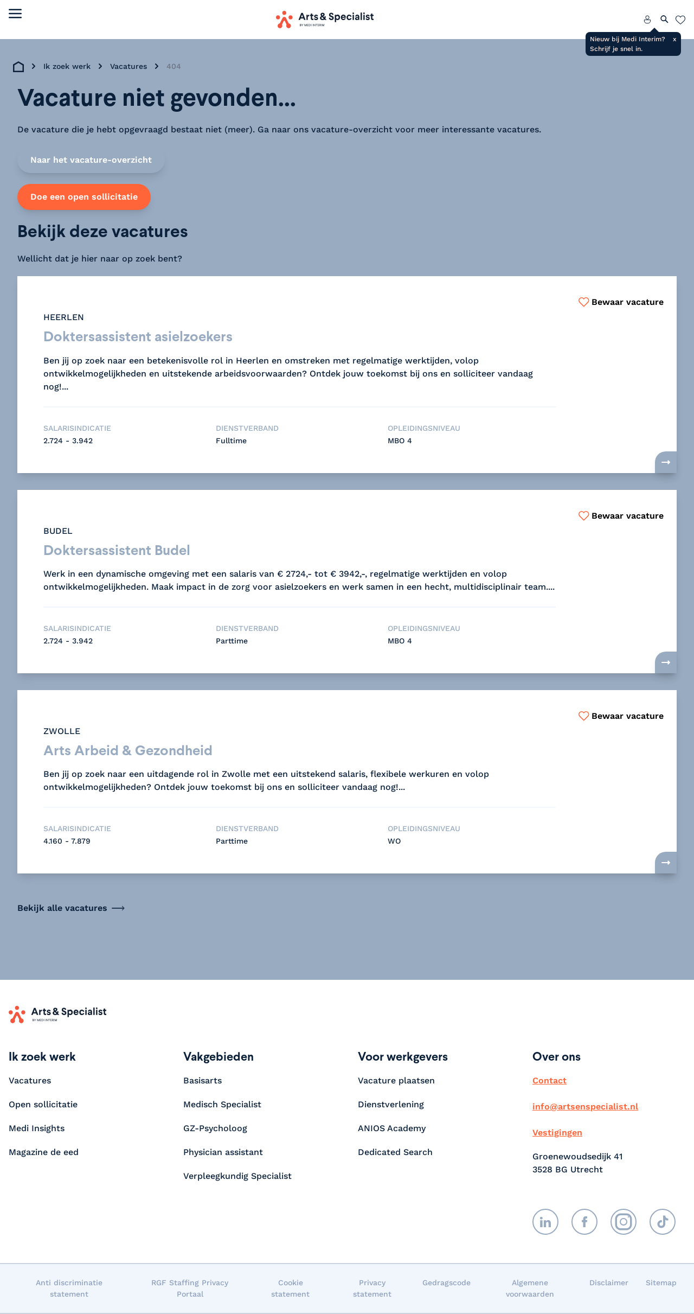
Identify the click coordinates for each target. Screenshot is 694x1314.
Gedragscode (446, 1283)
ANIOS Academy (392, 1129)
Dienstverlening (391, 1105)
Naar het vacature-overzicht (91, 160)
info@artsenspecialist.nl (585, 1107)
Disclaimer (608, 1283)
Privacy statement (372, 1289)
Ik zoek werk (67, 66)
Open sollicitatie (43, 1105)
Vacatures (128, 66)
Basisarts (202, 1081)
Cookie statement (290, 1289)
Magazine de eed (44, 1153)
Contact (549, 1081)
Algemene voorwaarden (530, 1289)
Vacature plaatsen (396, 1081)
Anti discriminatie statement (69, 1289)
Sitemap (661, 1283)
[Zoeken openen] (664, 19)
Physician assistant (223, 1153)
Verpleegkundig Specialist (237, 1177)
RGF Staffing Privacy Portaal (189, 1289)
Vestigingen (557, 1133)
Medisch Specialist (222, 1105)
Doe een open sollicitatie (84, 197)
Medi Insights (37, 1129)
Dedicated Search (395, 1153)
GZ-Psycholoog (215, 1129)
